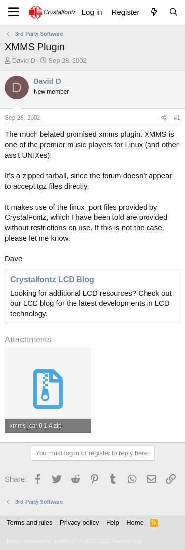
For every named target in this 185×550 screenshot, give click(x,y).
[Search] (173, 12)
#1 (177, 117)
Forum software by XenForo (75, 541)
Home (135, 522)
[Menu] (13, 12)
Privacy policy (79, 522)
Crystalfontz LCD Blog (52, 279)
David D (23, 60)
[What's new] (153, 12)
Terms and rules (29, 522)
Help (112, 522)
